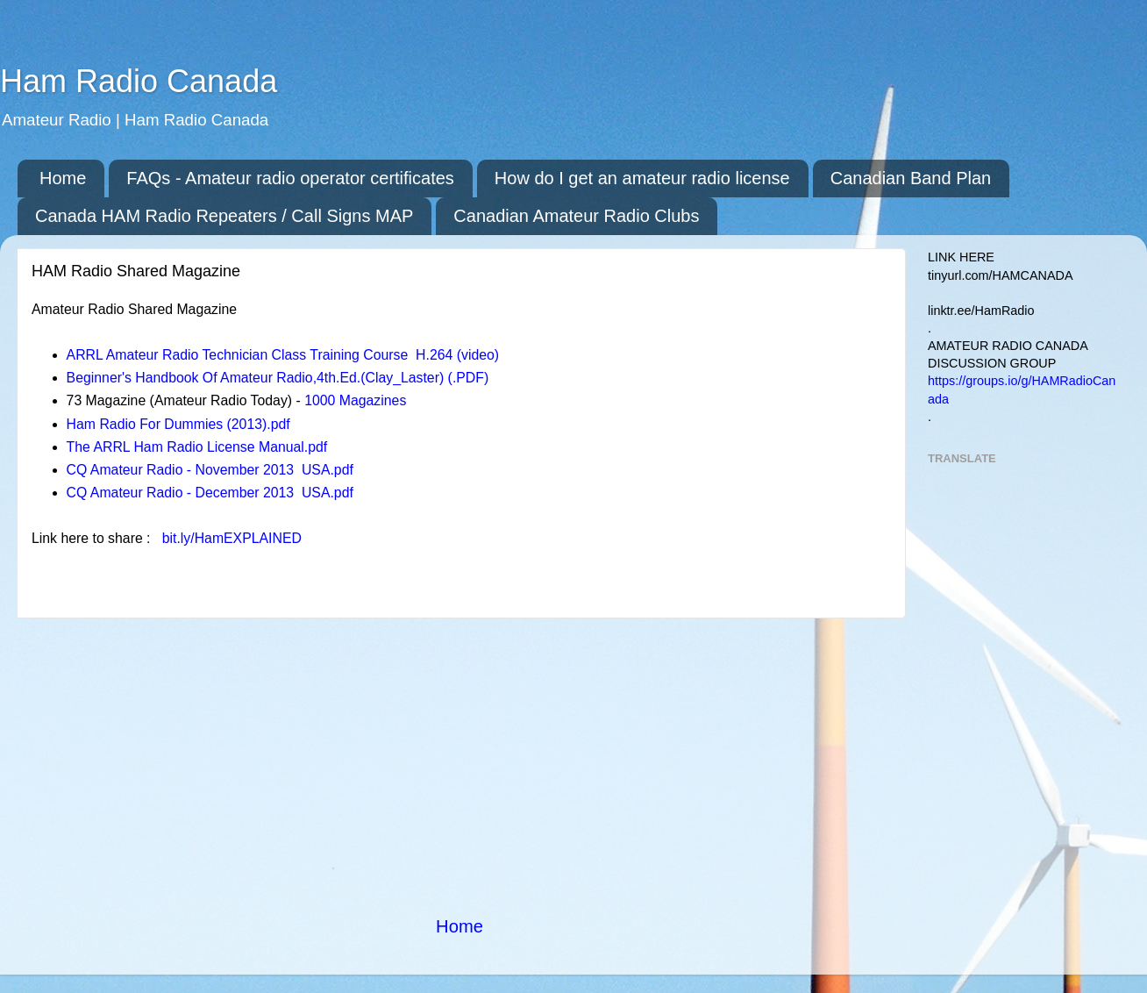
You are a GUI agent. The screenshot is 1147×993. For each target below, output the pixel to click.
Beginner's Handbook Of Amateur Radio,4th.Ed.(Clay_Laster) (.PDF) (278, 377)
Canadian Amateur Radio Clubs (576, 215)
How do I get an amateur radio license (642, 178)
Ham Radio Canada (138, 81)
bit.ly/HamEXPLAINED (232, 538)
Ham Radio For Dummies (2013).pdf (178, 424)
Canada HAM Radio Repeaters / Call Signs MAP (224, 215)
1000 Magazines (355, 400)
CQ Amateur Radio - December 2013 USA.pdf (210, 492)
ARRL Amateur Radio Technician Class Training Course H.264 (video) (283, 354)
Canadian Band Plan (910, 178)
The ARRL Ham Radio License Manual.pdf (197, 446)
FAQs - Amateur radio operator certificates (290, 178)
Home (62, 178)
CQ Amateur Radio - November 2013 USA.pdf (210, 469)
